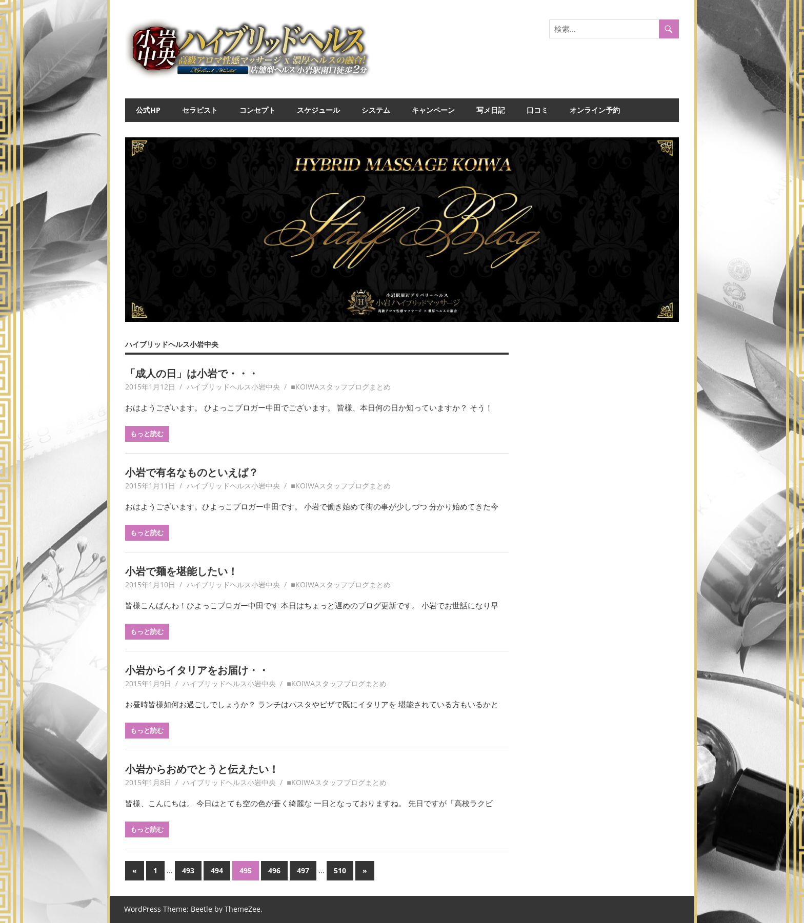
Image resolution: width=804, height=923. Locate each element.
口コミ (537, 110)
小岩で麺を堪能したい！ (181, 571)
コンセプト (257, 110)
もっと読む (147, 433)
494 (217, 870)
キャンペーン (433, 110)
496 (274, 870)
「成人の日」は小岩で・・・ (191, 373)
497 (303, 870)
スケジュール (318, 110)
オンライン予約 (595, 110)
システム (375, 110)
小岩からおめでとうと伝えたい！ (202, 769)
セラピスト (200, 110)
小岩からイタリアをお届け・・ (197, 670)
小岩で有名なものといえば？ (191, 472)
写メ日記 (490, 110)
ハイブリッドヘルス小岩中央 (233, 387)
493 (188, 870)
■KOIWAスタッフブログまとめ (340, 387)
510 (340, 870)
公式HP (148, 110)
